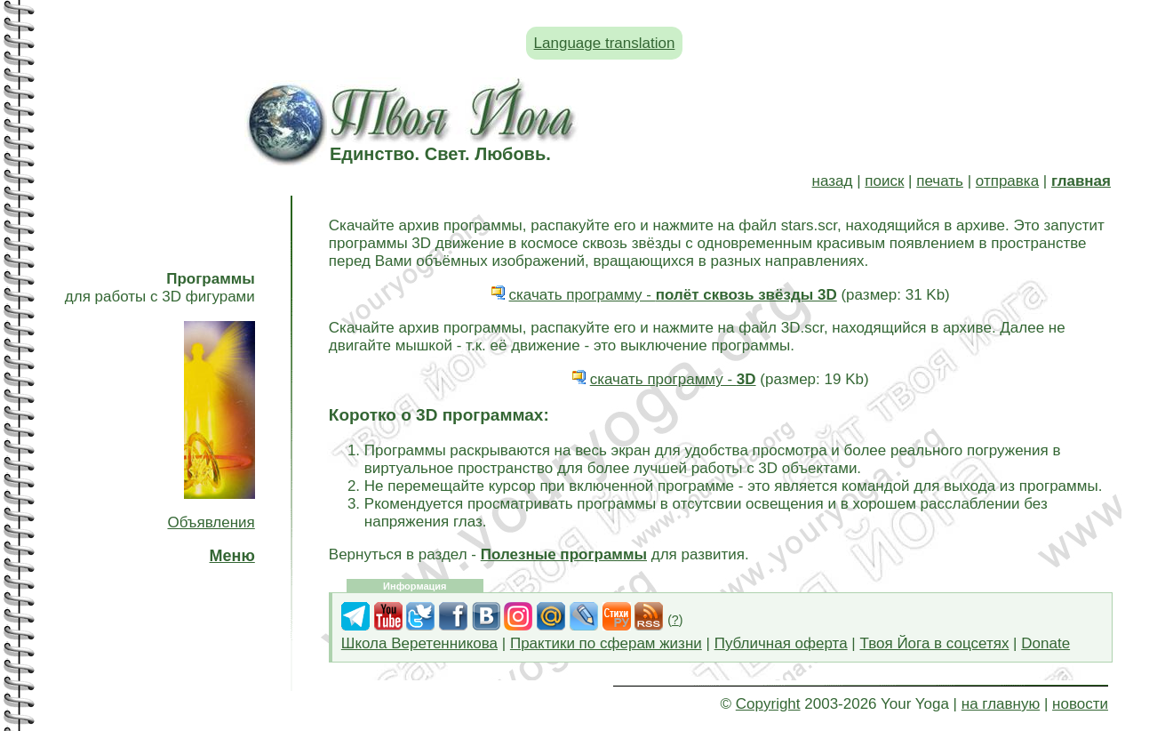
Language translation (604, 43)
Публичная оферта (781, 643)
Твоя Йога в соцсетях (934, 643)
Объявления (210, 522)
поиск (884, 181)
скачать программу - (673, 294)
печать (939, 181)
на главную (1001, 703)
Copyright (768, 703)
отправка (1007, 181)
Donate (1045, 643)
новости (1080, 703)
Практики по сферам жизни (606, 643)
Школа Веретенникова (419, 643)
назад (832, 181)
